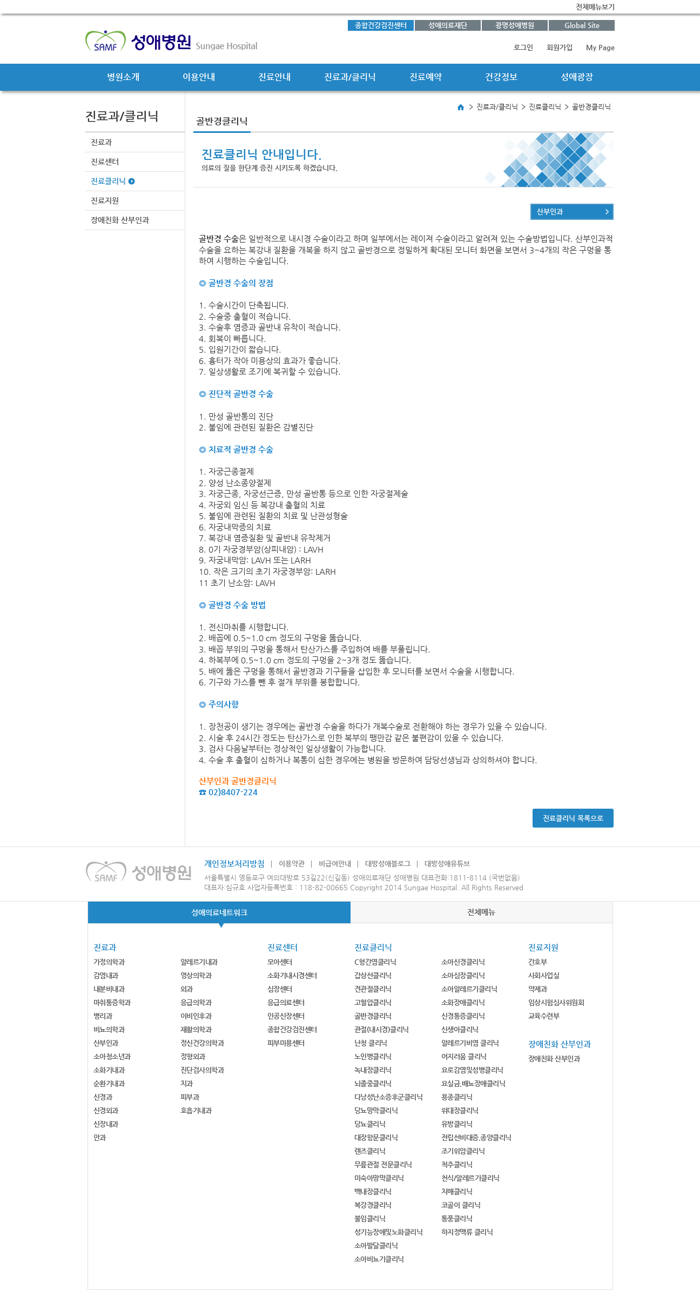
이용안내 (199, 77)
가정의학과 (109, 962)
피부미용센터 (286, 1043)
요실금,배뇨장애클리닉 (473, 1083)
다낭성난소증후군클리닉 (388, 1097)
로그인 (523, 47)
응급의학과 (196, 1002)
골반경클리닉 (373, 1016)
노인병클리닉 (373, 1056)
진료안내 (274, 77)
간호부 (537, 962)
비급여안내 (335, 863)
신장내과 (105, 1124)
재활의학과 (196, 1029)
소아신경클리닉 (463, 962)
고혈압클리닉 (373, 1002)
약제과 (537, 989)
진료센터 (105, 161)
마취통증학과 (112, 1002)
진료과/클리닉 (350, 77)
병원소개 (123, 77)
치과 (186, 1083)
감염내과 (105, 975)
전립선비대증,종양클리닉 (476, 1137)
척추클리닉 (457, 1164)
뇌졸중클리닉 (373, 1083)
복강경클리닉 (373, 1205)
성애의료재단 (447, 25)
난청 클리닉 (370, 1043)
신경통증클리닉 (463, 1016)
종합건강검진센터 (381, 25)
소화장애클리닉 (463, 1002)
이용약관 (292, 863)
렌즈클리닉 (370, 1151)
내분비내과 (109, 989)
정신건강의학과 (202, 1043)
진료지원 (105, 200)
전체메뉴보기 (595, 7)
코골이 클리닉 (461, 1205)
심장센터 (279, 989)
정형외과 (192, 1056)
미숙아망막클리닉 (379, 1178)
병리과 (102, 1016)
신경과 (102, 1097)
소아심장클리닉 (463, 975)
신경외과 (105, 1110)
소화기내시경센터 (292, 975)
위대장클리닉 (460, 1110)
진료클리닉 (108, 181)
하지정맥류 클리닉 (467, 1232)
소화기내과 (109, 1070)
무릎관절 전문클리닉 (383, 1164)
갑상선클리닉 (373, 975)
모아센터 (279, 962)
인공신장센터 (286, 1016)
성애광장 (577, 77)
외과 (186, 989)
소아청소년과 (112, 1056)
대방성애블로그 (387, 863)
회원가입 (560, 47)
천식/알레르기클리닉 (470, 1178)
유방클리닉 (457, 1124)
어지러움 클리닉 (464, 1056)
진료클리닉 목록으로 (573, 818)
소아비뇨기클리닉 (379, 1259)
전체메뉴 (481, 912)
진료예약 (425, 77)
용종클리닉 (457, 1097)
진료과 (101, 142)
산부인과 (550, 211)
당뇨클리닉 (370, 1124)
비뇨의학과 (109, 1029)
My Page (600, 47)
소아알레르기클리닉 (469, 989)
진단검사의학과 (202, 1070)
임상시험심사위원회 (556, 1002)
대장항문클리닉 (376, 1137)
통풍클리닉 (457, 1218)
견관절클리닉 (373, 989)
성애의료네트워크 (219, 912)
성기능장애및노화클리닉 (388, 1232)
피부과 (189, 1097)
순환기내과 (109, 1083)
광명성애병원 (514, 25)
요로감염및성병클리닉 (472, 1070)
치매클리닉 (457, 1191)
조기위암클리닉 (463, 1151)
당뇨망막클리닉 (376, 1110)
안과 (99, 1137)
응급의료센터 (286, 1002)
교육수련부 (544, 1016)
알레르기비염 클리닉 (470, 1043)
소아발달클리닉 (376, 1245)
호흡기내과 (196, 1110)
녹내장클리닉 (373, 1070)
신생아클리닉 (460, 1029)
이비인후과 (196, 1016)
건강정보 (501, 77)
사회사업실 (544, 975)
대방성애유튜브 (447, 863)
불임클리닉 (370, 1218)
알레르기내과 (199, 962)
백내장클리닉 (373, 1191)
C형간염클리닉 (375, 962)
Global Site (582, 25)
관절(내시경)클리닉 (381, 1029)
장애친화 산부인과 (120, 220)
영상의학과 (196, 975)
